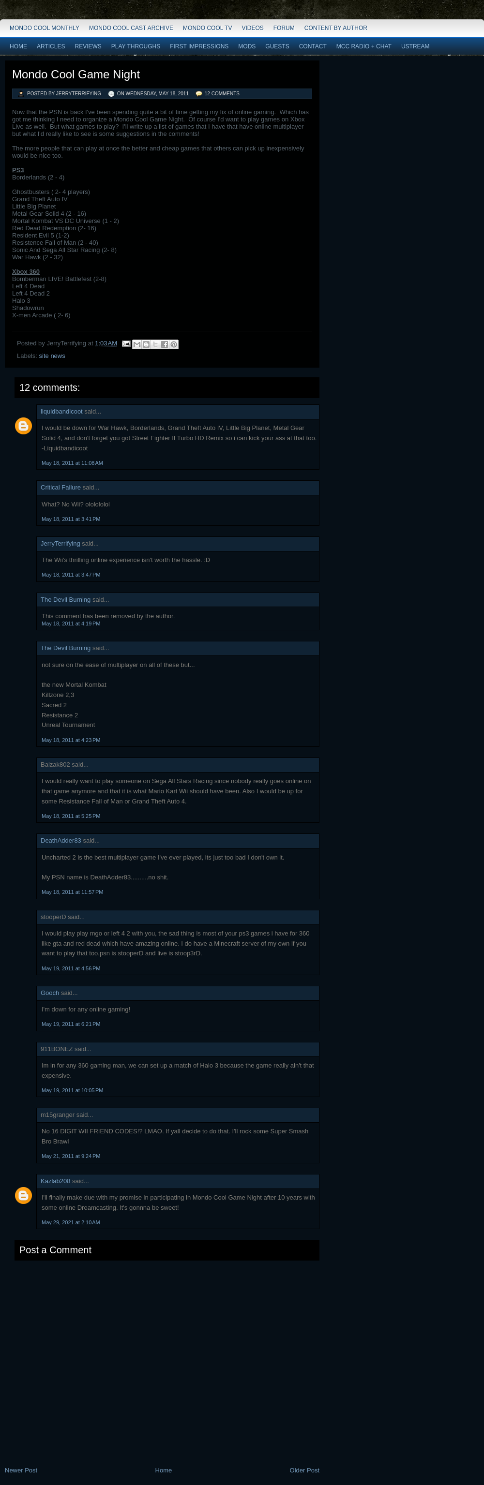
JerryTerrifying (60, 543)
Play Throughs (135, 46)
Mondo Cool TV (207, 28)
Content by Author (335, 28)
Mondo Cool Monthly (44, 28)
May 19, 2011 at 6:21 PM (71, 1024)
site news (52, 355)
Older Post (304, 1470)
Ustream (415, 46)
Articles (51, 46)
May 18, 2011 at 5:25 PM (71, 816)
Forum (284, 28)
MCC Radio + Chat (364, 46)
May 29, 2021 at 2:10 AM (71, 1222)
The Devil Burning (66, 599)
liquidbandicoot (62, 411)
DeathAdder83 (61, 840)
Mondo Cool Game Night (76, 74)
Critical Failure (61, 487)
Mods (247, 46)
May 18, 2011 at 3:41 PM (71, 519)
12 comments (222, 93)
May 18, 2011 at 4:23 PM (71, 740)
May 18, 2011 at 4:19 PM (71, 623)
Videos (252, 28)
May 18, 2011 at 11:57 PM (73, 892)
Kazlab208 (55, 1181)
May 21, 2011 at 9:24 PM (71, 1156)
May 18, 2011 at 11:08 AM (72, 463)
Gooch (50, 992)
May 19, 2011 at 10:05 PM (73, 1090)
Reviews (88, 46)
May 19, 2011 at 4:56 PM (71, 968)
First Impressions (199, 46)
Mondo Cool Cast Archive (131, 28)
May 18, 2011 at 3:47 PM (71, 575)
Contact (313, 46)
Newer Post (21, 1470)
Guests (277, 46)
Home (18, 46)
